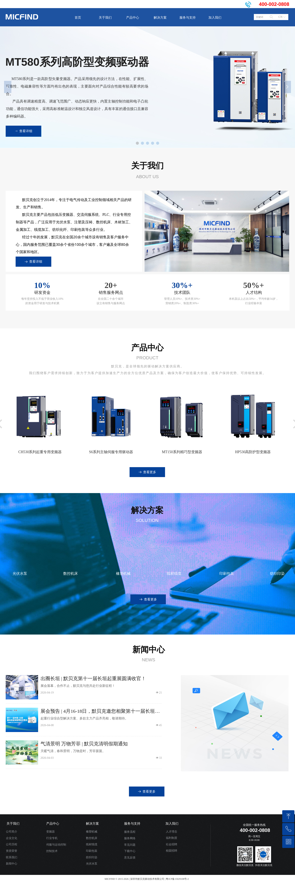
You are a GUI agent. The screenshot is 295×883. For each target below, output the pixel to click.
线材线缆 (91, 844)
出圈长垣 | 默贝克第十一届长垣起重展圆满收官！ (93, 678)
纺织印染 (91, 857)
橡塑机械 (91, 831)
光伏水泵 (91, 863)
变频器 (50, 831)
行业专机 (52, 838)
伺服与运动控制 (56, 844)
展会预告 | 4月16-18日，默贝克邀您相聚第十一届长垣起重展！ (100, 712)
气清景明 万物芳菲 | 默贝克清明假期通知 (84, 743)
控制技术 (52, 851)
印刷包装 (91, 850)
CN (280, 16)
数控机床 (91, 838)
